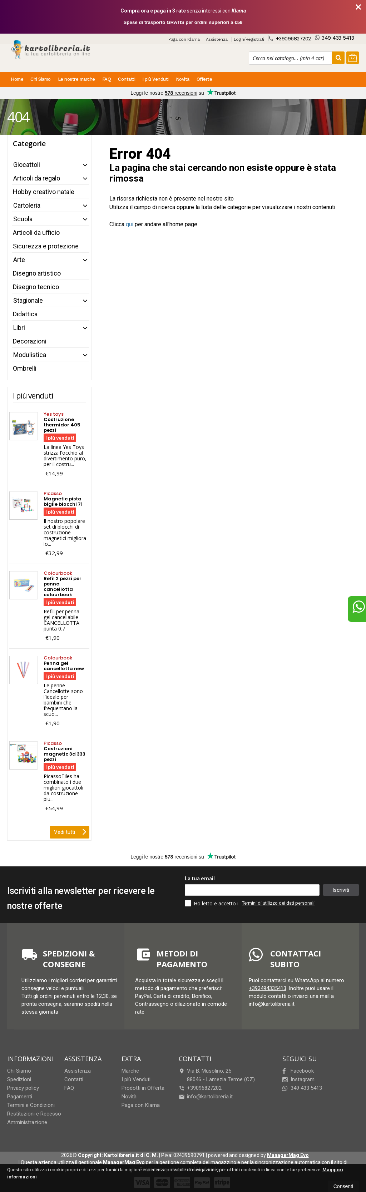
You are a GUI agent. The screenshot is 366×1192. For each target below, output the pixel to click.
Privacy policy (23, 1088)
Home (17, 79)
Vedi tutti (70, 831)
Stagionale (28, 300)
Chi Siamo (40, 79)
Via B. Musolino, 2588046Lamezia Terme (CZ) (217, 1075)
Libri (19, 327)
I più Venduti (155, 79)
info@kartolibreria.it (206, 1096)
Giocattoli (26, 164)
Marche (130, 1071)
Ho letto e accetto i (212, 903)
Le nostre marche (76, 79)
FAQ (106, 79)
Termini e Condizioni (31, 1105)
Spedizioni (19, 1079)
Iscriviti (340, 890)
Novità (182, 79)
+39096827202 (289, 38)
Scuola (23, 219)
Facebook (298, 1071)
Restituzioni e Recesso (34, 1114)
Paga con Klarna (184, 39)
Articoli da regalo (36, 178)
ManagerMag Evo (288, 1155)
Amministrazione (27, 1122)
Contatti (126, 79)
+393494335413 (267, 988)
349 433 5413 (334, 38)
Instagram (298, 1079)
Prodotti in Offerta (143, 1088)
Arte (19, 259)
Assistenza (217, 39)
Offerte (204, 79)
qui (129, 224)
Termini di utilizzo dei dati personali (278, 903)
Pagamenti (19, 1096)
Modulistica (29, 354)
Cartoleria (26, 205)
